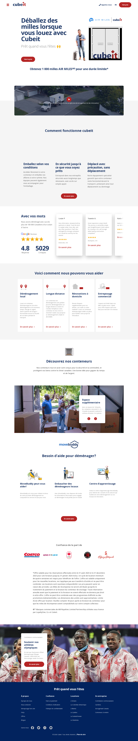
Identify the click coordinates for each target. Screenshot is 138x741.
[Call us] (105, 4)
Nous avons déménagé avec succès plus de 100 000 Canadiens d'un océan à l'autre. (36, 225)
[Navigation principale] (8, 5)
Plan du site (81, 734)
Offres (23, 716)
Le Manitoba (75, 720)
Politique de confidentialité (54, 708)
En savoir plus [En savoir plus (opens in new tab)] (65, 247)
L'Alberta (73, 708)
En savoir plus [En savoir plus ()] (69, 196)
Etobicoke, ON (63, 243)
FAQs (23, 712)
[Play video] (69, 99)
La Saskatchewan (76, 716)
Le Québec (74, 712)
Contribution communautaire (104, 701)
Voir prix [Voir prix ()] (125, 5)
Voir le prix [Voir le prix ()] (28, 59)
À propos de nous (26, 701)
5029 (42, 249)
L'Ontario (73, 701)
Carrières (98, 705)
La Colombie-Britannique (78, 705)
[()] (34, 728)
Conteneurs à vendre (101, 712)
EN (116, 5)
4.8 (25, 249)
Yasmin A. (92, 218)
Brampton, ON (92, 241)
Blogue (23, 720)
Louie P (62, 218)
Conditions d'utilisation (53, 705)
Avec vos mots (33, 216)
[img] (32, 239)
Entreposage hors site (32, 708)
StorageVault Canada (102, 708)
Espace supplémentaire (91, 401)
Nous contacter (26, 705)
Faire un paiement (51, 701)
